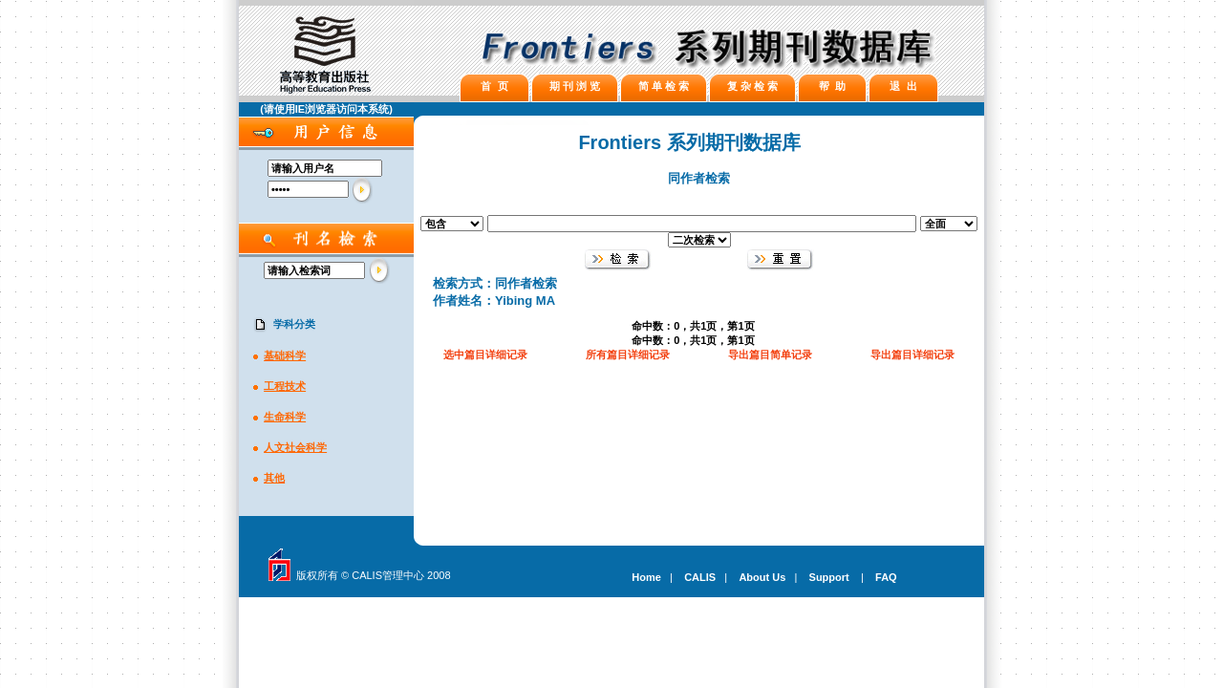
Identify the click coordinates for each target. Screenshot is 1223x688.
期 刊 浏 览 (574, 86)
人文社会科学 (295, 447)
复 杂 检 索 (752, 86)
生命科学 (285, 416)
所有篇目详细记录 (628, 354)
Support (829, 577)
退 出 (903, 86)
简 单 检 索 (663, 86)
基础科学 (285, 355)
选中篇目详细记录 (485, 354)
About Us (762, 577)
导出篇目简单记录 (770, 354)
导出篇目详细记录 (912, 354)
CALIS (700, 577)
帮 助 (832, 86)
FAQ (886, 577)
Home (646, 577)
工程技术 (285, 386)
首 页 (494, 86)
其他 (274, 478)
